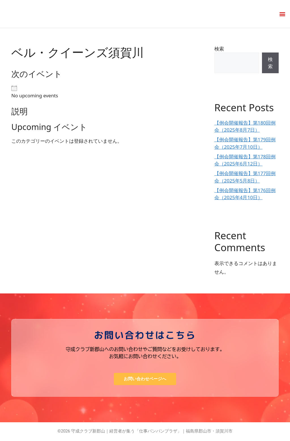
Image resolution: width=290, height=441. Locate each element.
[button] (282, 14)
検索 (219, 48)
